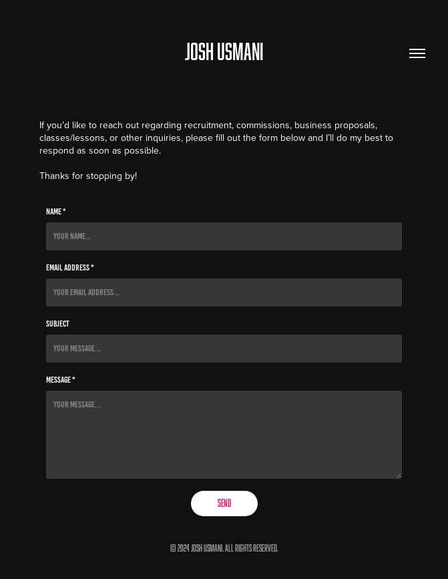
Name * (56, 211)
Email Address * (70, 267)
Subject (57, 324)
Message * (60, 380)
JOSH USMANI (224, 51)
